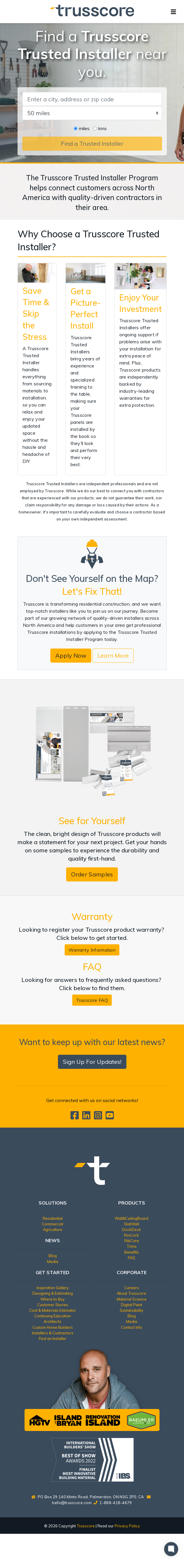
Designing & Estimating (52, 1293)
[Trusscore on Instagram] (99, 1117)
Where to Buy (52, 1299)
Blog (53, 1255)
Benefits (131, 1252)
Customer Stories (52, 1304)
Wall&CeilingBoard (131, 1218)
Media (52, 1261)
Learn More (113, 655)
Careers (131, 1287)
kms (102, 128)
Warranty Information (92, 950)
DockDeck (131, 1229)
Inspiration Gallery (53, 1287)
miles (84, 128)
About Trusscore (131, 1293)
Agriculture (52, 1229)
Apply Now (70, 655)
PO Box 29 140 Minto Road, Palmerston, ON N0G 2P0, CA (87, 1496)
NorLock (131, 1235)
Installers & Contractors (52, 1333)
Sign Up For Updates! (92, 1061)
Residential (53, 1218)
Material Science (132, 1299)
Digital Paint (131, 1304)
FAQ (131, 1257)
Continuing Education (52, 1316)
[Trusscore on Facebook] (75, 1117)
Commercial (52, 1224)
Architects (52, 1321)
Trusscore (86, 1526)
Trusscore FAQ (92, 1000)
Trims (132, 1246)
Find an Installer (52, 1338)
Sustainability (131, 1310)
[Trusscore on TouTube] (110, 1117)
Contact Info (131, 1327)
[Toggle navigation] (173, 11)
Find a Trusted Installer (92, 143)
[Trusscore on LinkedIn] (87, 1117)
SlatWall (131, 1224)
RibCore (131, 1240)
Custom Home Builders (52, 1327)
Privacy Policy (127, 1526)
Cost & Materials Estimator (52, 1310)
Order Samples (92, 874)
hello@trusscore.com (72, 1502)
